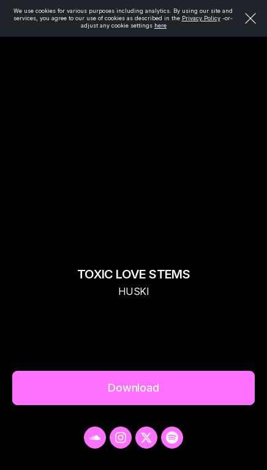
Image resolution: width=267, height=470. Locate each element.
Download (133, 387)
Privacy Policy (201, 18)
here (160, 25)
